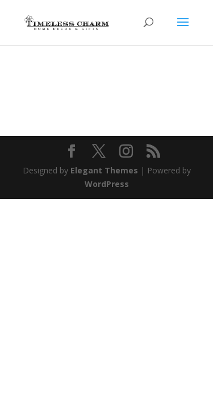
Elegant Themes (104, 170)
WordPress (107, 183)
